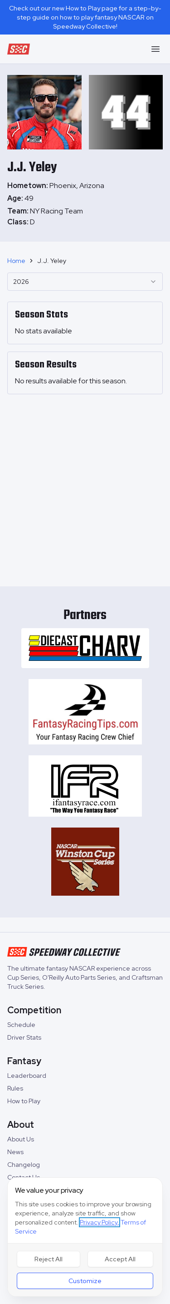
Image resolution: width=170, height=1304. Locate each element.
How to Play (23, 1101)
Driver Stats (24, 1037)
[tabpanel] (85, 217)
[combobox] (85, 282)
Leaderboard (26, 1075)
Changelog (23, 1164)
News (15, 1152)
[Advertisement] (85, 487)
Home (16, 261)
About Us (20, 1139)
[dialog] (85, 1237)
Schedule (21, 1025)
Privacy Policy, (99, 1222)
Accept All (120, 1259)
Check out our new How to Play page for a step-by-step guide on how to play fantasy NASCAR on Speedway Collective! (85, 17)
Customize (85, 1281)
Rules (15, 1088)
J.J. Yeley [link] (51, 261)
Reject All (48, 1259)
